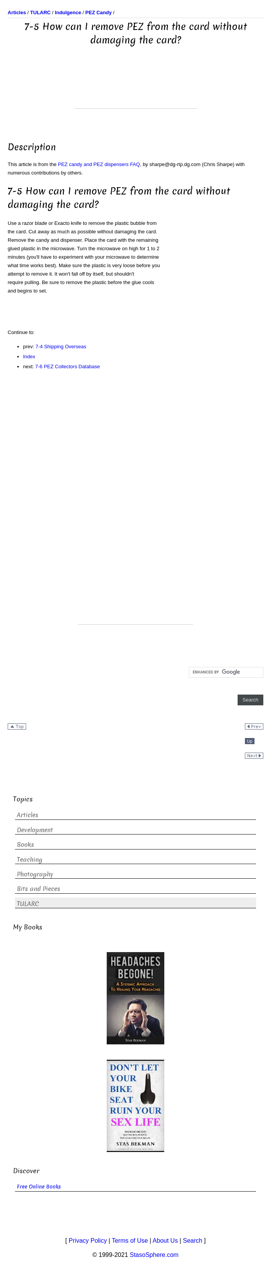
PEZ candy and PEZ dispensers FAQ (99, 164)
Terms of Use (130, 1240)
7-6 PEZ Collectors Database (67, 366)
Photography (35, 874)
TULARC (28, 904)
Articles (27, 815)
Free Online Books (39, 1186)
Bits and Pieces (38, 889)
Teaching (29, 860)
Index (29, 356)
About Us (165, 1240)
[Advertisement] (135, 89)
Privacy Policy (88, 1240)
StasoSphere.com (154, 1255)
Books (25, 845)
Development (35, 830)
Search (192, 1240)
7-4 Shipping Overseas (61, 346)
